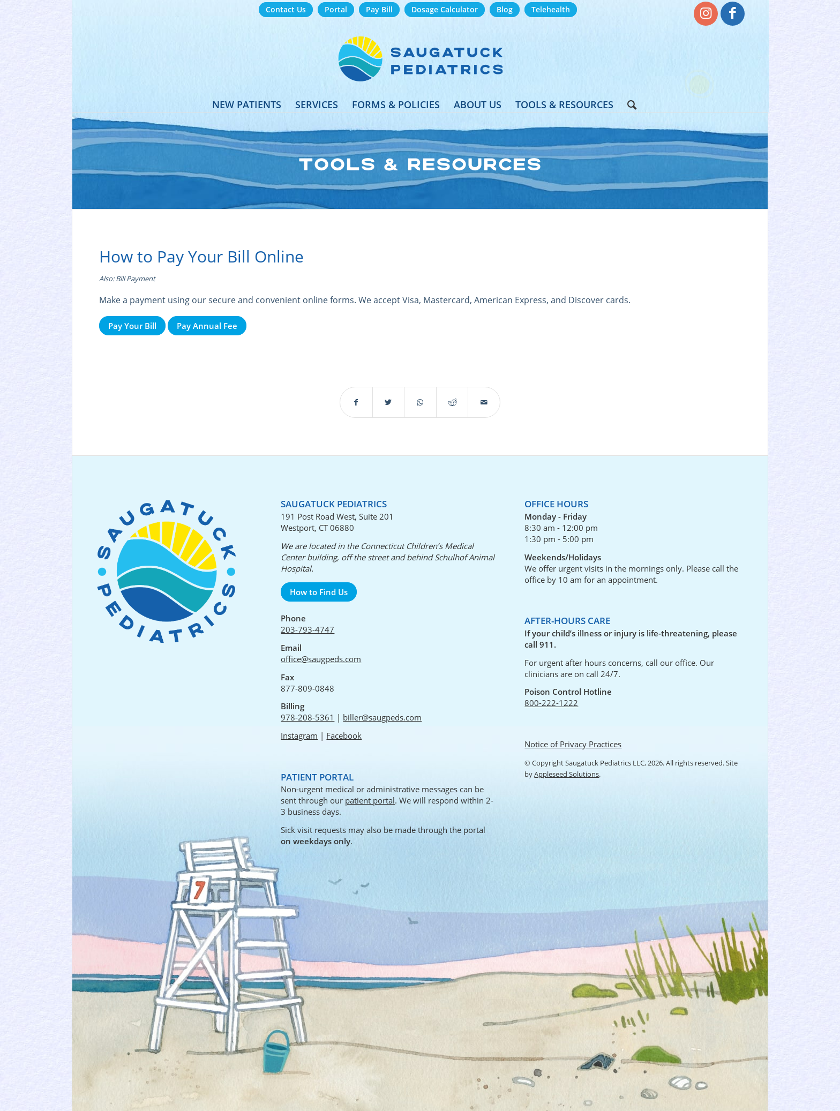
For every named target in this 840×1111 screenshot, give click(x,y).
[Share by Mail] (484, 402)
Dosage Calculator (444, 9)
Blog (505, 9)
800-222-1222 (551, 702)
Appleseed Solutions (566, 774)
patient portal (370, 800)
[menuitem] (286, 10)
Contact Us (286, 9)
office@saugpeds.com (321, 659)
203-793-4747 (307, 629)
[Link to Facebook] (733, 14)
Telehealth (550, 9)
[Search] (628, 104)
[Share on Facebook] (356, 402)
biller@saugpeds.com (382, 717)
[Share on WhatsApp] (420, 402)
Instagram (299, 735)
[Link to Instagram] (706, 14)
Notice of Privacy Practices (572, 744)
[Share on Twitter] (388, 402)
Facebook (344, 735)
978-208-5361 (307, 717)
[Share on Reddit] (452, 402)
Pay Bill (379, 9)
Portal (336, 9)
